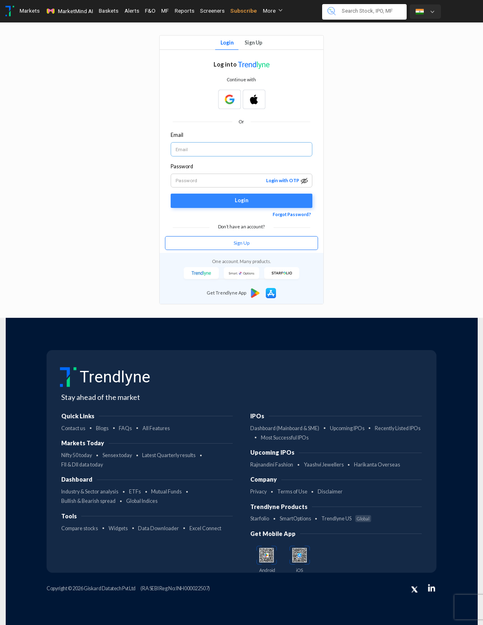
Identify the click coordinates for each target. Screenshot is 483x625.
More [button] (273, 10)
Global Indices (142, 501)
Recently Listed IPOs (398, 428)
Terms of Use (292, 492)
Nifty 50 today (76, 455)
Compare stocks (79, 528)
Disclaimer (330, 492)
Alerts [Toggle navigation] (132, 10)
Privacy (258, 492)
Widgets (118, 528)
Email (177, 135)
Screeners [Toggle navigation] (212, 10)
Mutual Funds (166, 492)
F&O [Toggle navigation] (150, 10)
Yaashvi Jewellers (324, 465)
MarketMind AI (69, 11)
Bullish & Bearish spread (88, 501)
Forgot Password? (292, 214)
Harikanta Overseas (377, 465)
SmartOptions (295, 519)
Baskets (108, 10)
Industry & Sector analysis (89, 492)
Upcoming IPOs (347, 428)
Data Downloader (158, 528)
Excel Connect (205, 528)
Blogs (102, 428)
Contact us (73, 428)
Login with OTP (282, 180)
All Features (156, 428)
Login (227, 43)
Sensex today (117, 455)
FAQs (125, 428)
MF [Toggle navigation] (165, 10)
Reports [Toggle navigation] (184, 10)
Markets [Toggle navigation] (30, 10)
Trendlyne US (346, 519)
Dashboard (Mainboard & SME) (284, 428)
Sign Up (254, 43)
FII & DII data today (82, 465)
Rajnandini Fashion (271, 465)
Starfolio (259, 519)
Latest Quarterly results (169, 455)
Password (182, 166)
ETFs (135, 492)
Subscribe (243, 10)
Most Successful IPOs (285, 438)
